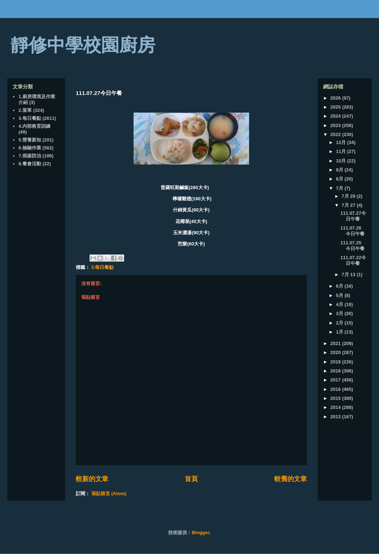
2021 (336, 343)
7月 (340, 188)
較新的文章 (92, 479)
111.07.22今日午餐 (353, 260)
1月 (340, 332)
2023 (336, 125)
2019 (336, 362)
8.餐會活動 (29, 163)
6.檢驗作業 (29, 148)
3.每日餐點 (102, 267)
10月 (341, 160)
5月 (340, 295)
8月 (340, 179)
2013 (336, 416)
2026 (336, 98)
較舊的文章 (290, 479)
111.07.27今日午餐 (353, 216)
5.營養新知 (29, 140)
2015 (336, 398)
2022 (336, 134)
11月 (341, 151)
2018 (336, 371)
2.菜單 (25, 110)
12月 (341, 142)
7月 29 (349, 196)
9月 (340, 170)
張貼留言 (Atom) (109, 493)
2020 (336, 352)
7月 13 (349, 274)
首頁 (191, 479)
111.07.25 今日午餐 (352, 245)
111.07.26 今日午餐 (352, 230)
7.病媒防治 (29, 155)
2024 (336, 116)
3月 (340, 313)
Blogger (200, 532)
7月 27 (349, 205)
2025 (336, 107)
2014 (336, 407)
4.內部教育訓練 (34, 126)
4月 (340, 304)
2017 (336, 380)
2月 (340, 323)
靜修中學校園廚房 (83, 45)
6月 (340, 286)
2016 (336, 389)
